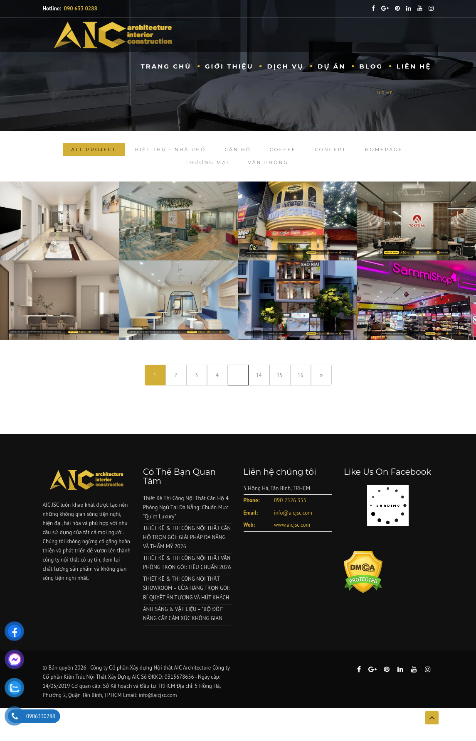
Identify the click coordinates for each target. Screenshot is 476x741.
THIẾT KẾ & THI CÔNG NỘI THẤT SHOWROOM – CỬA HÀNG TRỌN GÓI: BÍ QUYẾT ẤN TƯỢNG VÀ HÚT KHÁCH (186, 588)
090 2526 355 (290, 500)
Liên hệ (414, 66)
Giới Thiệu (229, 66)
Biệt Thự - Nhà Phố (170, 149)
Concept (330, 149)
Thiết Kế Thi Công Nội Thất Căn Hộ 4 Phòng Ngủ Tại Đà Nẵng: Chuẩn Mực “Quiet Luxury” (186, 507)
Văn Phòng (268, 162)
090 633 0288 (80, 8)
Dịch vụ (285, 66)
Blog (371, 66)
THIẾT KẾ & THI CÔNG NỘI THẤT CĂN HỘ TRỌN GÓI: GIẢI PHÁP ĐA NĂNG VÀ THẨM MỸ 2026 (187, 537)
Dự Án (331, 66)
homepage (384, 149)
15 (279, 375)
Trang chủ (166, 66)
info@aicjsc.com (293, 512)
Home (385, 93)
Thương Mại (207, 162)
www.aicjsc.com (292, 524)
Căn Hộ (237, 149)
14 (258, 375)
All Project (93, 149)
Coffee (283, 149)
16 (300, 375)
